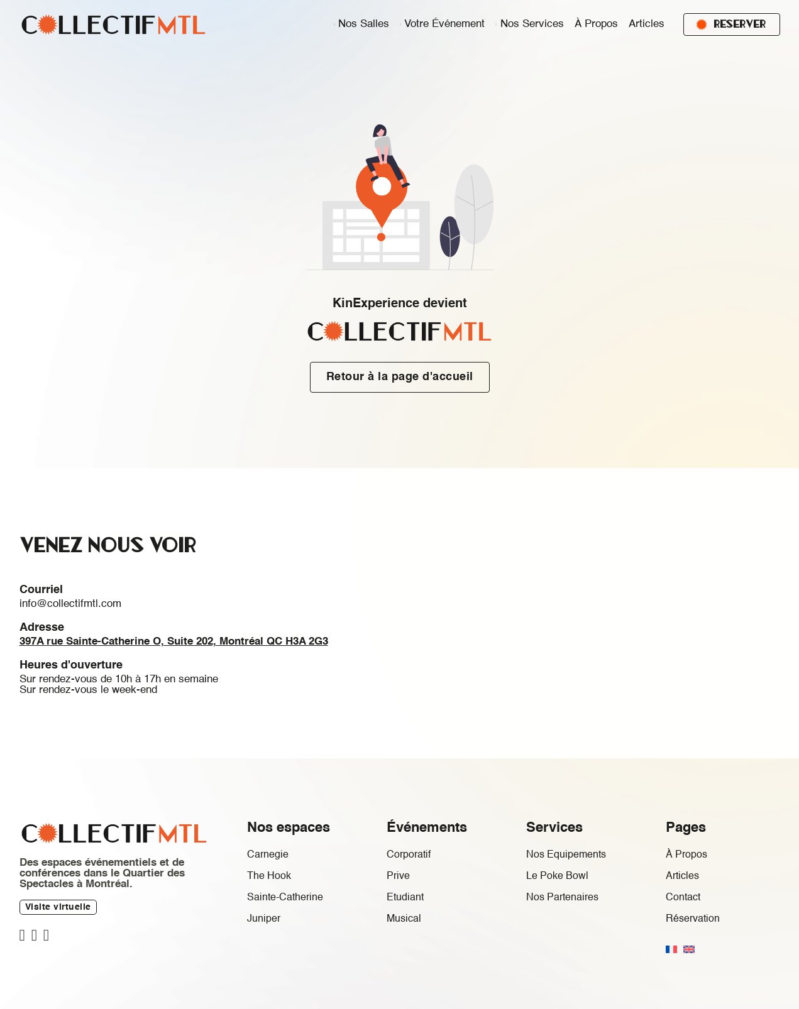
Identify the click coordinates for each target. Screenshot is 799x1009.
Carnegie (268, 855)
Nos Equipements (566, 855)
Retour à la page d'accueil (399, 377)
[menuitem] (671, 949)
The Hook (269, 876)
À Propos (596, 24)
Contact (683, 898)
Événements (427, 828)
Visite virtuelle (58, 907)
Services (554, 828)
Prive (398, 876)
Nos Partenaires (562, 898)
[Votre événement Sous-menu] (400, 24)
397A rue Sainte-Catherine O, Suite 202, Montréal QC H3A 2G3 (173, 641)
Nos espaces (288, 828)
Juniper (263, 919)
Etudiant (405, 898)
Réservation (693, 919)
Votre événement (444, 24)
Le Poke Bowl (557, 876)
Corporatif (409, 855)
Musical (404, 919)
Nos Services (532, 24)
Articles (646, 24)
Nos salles (363, 24)
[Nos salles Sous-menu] (334, 24)
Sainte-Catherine (285, 898)
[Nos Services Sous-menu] (496, 24)
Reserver (731, 24)
